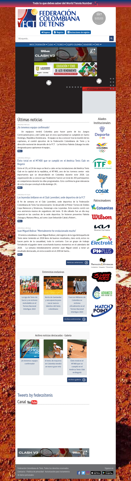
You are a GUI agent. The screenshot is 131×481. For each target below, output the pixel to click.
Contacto (21, 471)
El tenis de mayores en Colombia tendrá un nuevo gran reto (53, 363)
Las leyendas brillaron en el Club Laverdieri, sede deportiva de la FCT (51, 197)
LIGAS (51, 44)
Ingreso (45, 32)
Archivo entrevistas (75, 319)
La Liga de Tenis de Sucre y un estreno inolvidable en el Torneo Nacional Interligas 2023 (29, 303)
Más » (20, 151)
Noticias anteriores (77, 262)
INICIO (32, 44)
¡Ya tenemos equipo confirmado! (33, 127)
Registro (58, 32)
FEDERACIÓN (40, 44)
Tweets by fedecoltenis (35, 395)
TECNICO (60, 44)
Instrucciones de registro (79, 32)
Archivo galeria (77, 379)
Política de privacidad (35, 471)
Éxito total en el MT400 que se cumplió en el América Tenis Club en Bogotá (53, 162)
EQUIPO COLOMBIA (74, 44)
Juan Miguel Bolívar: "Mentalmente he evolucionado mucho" (46, 231)
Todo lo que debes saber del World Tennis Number (65, 3)
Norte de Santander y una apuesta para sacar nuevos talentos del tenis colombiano (53, 303)
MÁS (97, 44)
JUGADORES (88, 44)
